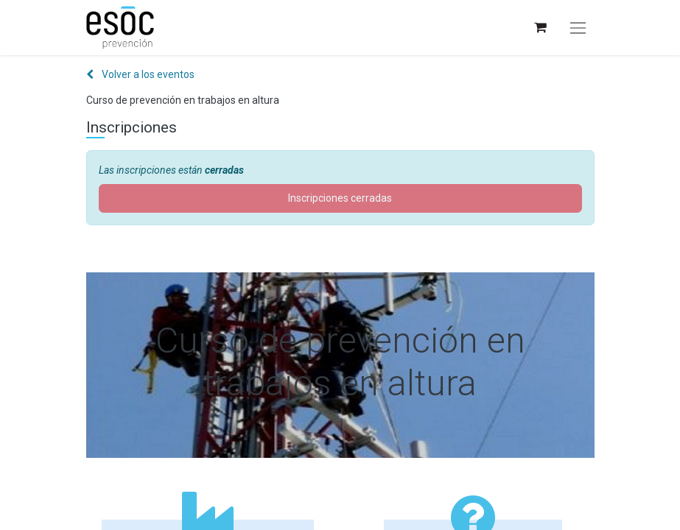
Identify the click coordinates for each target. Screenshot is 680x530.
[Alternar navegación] (577, 28)
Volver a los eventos (140, 74)
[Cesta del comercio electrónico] (539, 27)
